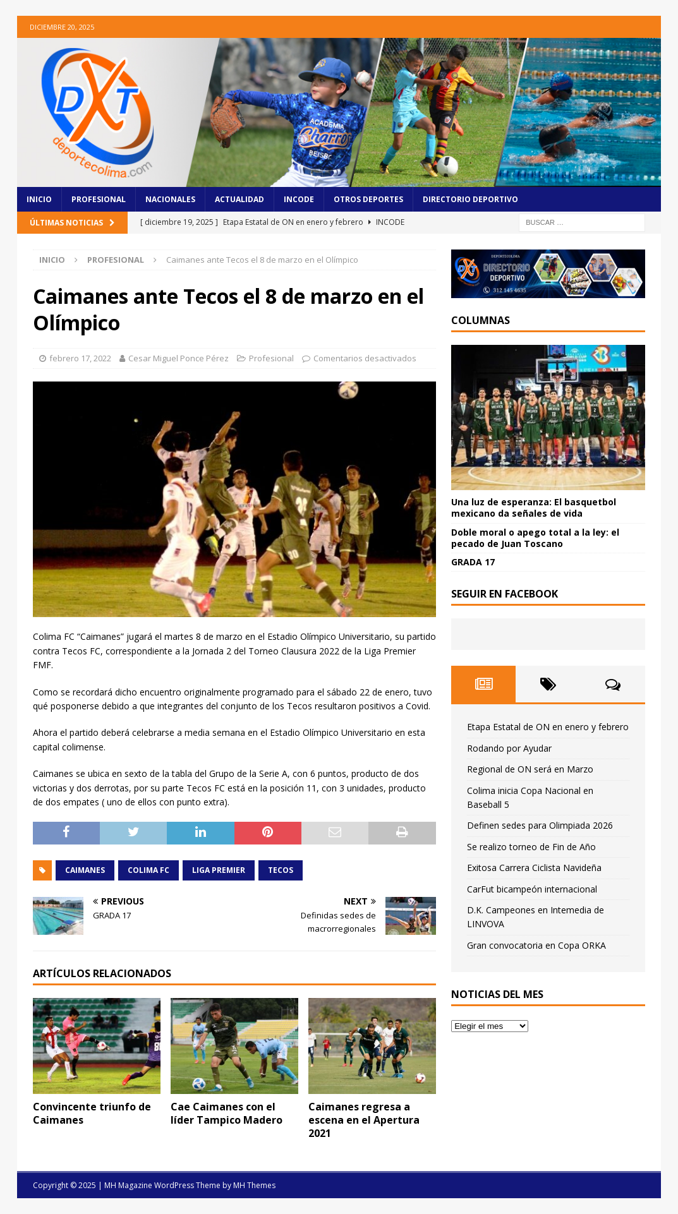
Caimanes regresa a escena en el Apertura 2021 (364, 1120)
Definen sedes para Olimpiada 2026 (540, 825)
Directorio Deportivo (470, 199)
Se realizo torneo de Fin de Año (531, 847)
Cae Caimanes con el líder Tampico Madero (226, 1113)
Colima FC (148, 870)
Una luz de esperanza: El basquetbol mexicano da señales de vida (533, 507)
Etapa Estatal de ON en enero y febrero (548, 727)
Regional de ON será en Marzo (530, 769)
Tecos (280, 870)
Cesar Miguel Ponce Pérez (178, 358)
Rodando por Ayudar (509, 748)
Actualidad (239, 199)
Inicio (39, 199)
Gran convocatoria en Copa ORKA (536, 945)
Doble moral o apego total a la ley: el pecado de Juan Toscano (535, 538)
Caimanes (85, 870)
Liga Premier (218, 870)
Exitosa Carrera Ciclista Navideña (534, 868)
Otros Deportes (368, 199)
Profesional (98, 199)
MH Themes (254, 1185)
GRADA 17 (473, 562)
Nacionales (170, 199)
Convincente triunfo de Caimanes (92, 1113)
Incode (299, 199)
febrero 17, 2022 (80, 358)
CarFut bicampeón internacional (532, 889)
